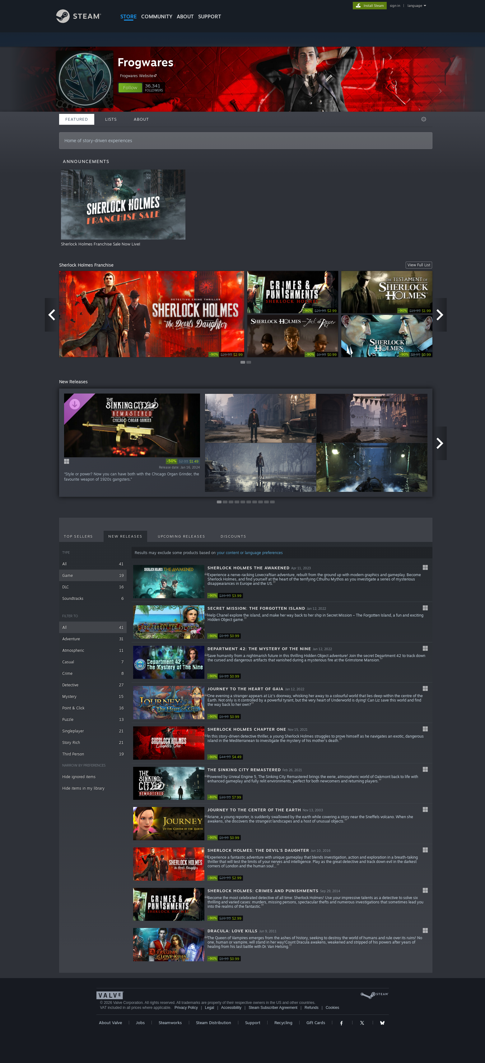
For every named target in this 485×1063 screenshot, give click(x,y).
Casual (93, 661)
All (93, 563)
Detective (93, 685)
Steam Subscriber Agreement (273, 1007)
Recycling (283, 1022)
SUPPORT (209, 16)
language (415, 5)
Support (252, 1022)
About (185, 16)
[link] (226, 354)
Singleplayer (93, 731)
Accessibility (231, 1007)
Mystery (93, 696)
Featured (76, 119)
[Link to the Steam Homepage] (83, 21)
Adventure (93, 638)
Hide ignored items (79, 776)
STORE (128, 16)
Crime (93, 673)
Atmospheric (93, 650)
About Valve (110, 1022)
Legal (209, 1007)
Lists (111, 119)
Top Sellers (78, 536)
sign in (395, 5)
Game (93, 575)
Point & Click (93, 708)
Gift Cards (315, 1022)
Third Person (93, 754)
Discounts (233, 536)
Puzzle (93, 719)
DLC (93, 587)
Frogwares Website (139, 75)
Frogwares (146, 62)
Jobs (140, 1022)
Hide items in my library (83, 788)
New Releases (125, 536)
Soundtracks (93, 598)
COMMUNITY (156, 16)
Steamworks (170, 1022)
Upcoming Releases (181, 536)
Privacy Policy (186, 1007)
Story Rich (93, 742)
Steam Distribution (213, 1022)
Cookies (332, 1007)
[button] (130, 87)
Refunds (312, 1007)
